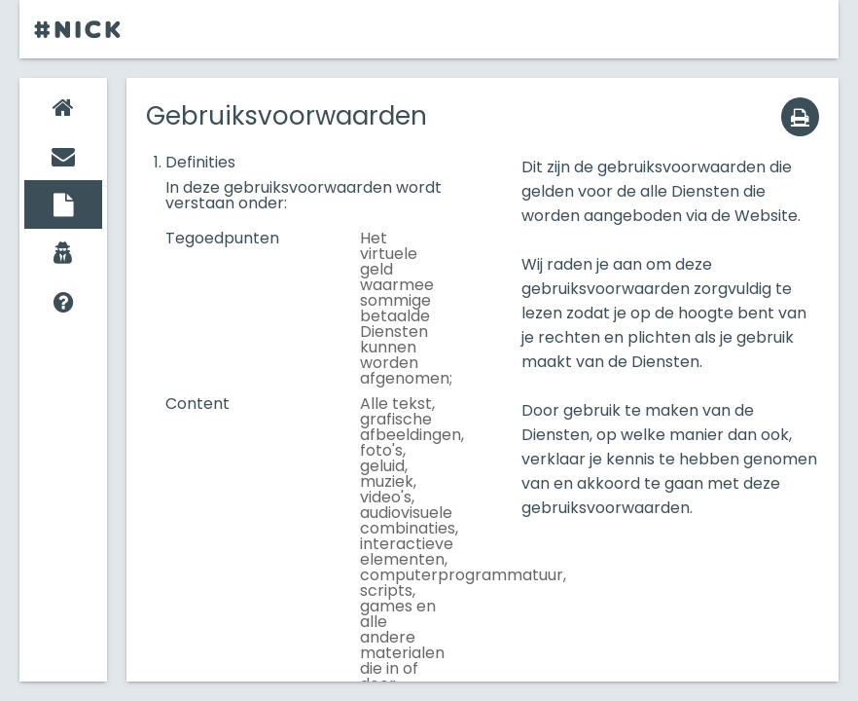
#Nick (79, 29)
